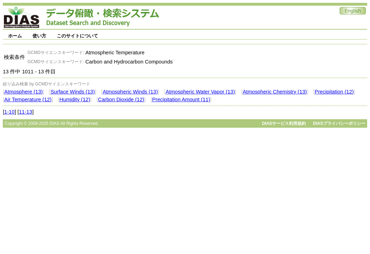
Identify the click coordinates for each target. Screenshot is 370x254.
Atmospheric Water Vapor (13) (200, 92)
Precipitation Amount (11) (181, 99)
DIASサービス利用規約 (284, 123)
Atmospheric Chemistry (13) (275, 92)
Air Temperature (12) (27, 99)
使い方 (39, 35)
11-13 (25, 112)
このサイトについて (77, 35)
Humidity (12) (74, 99)
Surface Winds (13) (72, 92)
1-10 (9, 112)
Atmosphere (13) (23, 92)
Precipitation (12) (334, 92)
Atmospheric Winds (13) (130, 92)
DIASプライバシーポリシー (339, 123)
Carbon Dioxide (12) (121, 99)
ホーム (15, 35)
